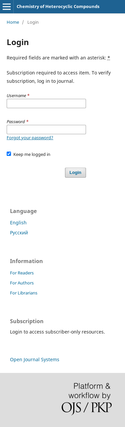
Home (13, 22)
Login (75, 172)
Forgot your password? (30, 138)
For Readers (22, 273)
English (18, 222)
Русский (19, 232)
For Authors (22, 283)
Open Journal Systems (34, 359)
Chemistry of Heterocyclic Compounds (58, 6)
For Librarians (23, 293)
